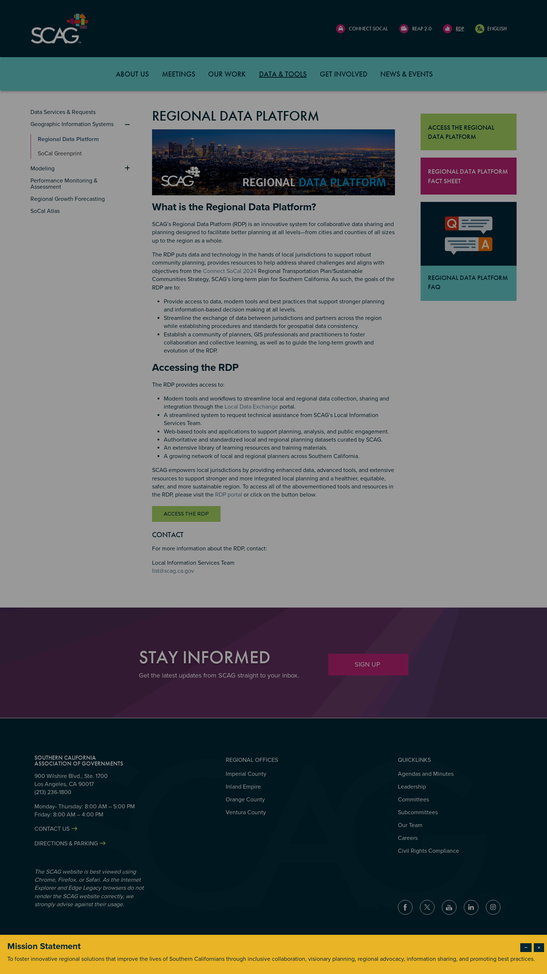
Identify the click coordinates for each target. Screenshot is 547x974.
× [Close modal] (538, 947)
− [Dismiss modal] (526, 947)
